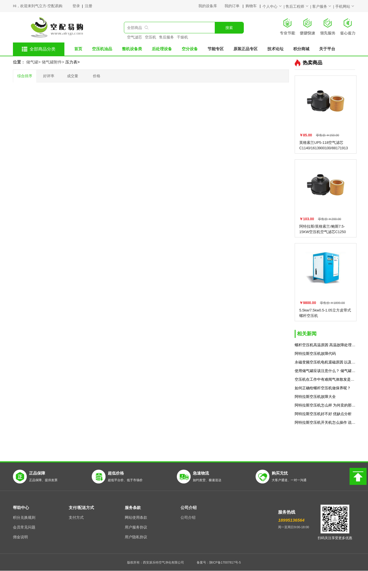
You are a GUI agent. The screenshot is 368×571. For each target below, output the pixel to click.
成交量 (72, 76)
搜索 (229, 28)
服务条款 (133, 507)
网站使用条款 (136, 518)
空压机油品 (102, 49)
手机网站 (345, 7)
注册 (88, 6)
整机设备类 (132, 49)
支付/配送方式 (81, 507)
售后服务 (166, 37)
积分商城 (301, 49)
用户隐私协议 (136, 537)
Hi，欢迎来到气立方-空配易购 (37, 6)
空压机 (150, 37)
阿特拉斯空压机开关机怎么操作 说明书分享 (325, 423)
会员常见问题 (24, 527)
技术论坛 (275, 49)
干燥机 (182, 37)
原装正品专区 (245, 49)
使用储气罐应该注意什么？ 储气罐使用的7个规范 (325, 371)
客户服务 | (323, 7)
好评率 (48, 76)
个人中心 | (273, 7)
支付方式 (76, 518)
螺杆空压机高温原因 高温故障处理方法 (325, 345)
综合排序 (24, 76)
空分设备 (190, 49)
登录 (76, 6)
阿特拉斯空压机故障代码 (315, 354)
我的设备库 (211, 6)
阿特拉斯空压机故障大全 (315, 397)
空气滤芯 (134, 37)
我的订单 (232, 6)
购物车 (252, 6)
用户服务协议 (136, 527)
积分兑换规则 (24, 518)
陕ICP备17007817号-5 (225, 562)
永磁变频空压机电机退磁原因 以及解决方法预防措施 (325, 362)
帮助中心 (21, 507)
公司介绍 (189, 507)
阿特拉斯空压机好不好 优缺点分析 (323, 414)
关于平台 (327, 49)
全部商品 (134, 28)
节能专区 (216, 49)
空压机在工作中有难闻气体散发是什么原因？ (325, 380)
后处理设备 (162, 49)
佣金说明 (20, 537)
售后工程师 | (298, 7)
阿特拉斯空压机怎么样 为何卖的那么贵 (325, 405)
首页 (78, 49)
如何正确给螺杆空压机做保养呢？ (323, 388)
